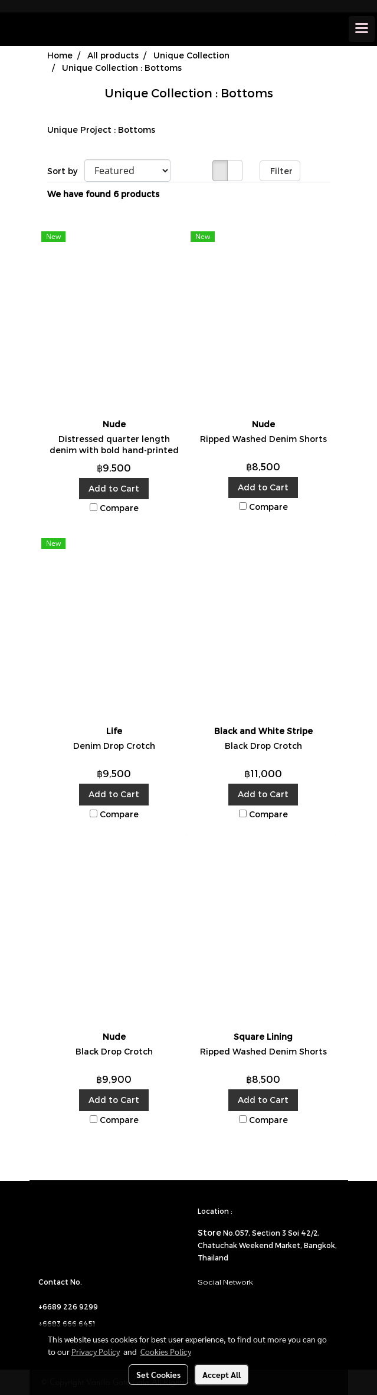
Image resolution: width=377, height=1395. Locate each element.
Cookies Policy (165, 1351)
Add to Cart (113, 488)
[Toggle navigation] (362, 29)
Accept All (221, 1374)
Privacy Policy (95, 1351)
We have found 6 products (103, 194)
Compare (119, 508)
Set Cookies (158, 1374)
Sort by (65, 171)
